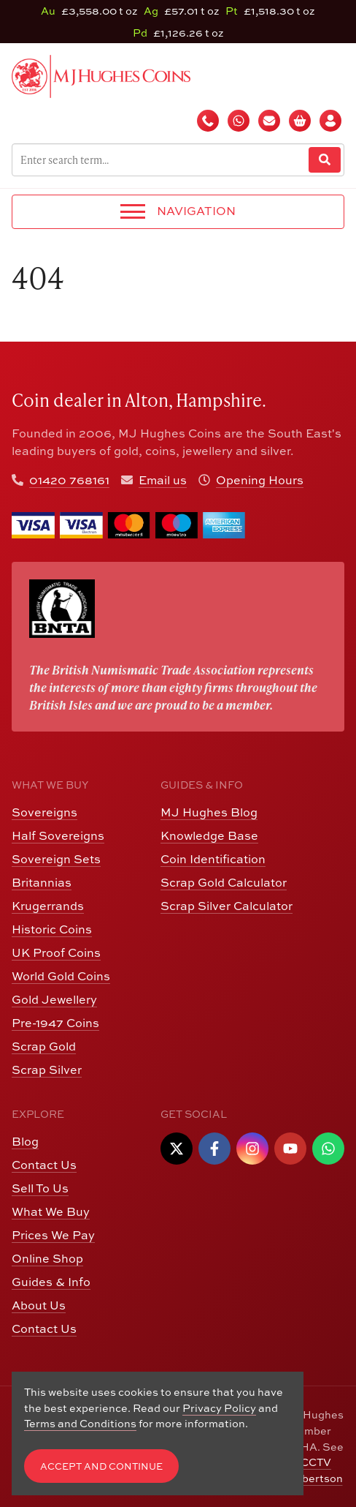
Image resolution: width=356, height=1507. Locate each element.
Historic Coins (52, 929)
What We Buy (51, 1211)
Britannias (41, 882)
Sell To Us (40, 1188)
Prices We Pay (53, 1235)
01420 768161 (69, 480)
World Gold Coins (61, 976)
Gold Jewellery (54, 999)
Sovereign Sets (56, 859)
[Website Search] (325, 160)
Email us (163, 480)
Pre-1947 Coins (55, 1023)
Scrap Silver (47, 1069)
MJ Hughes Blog (209, 812)
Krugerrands (48, 906)
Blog (25, 1141)
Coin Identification (213, 859)
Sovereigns (44, 812)
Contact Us (44, 1165)
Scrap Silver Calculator (226, 906)
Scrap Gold (44, 1046)
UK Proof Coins (56, 952)
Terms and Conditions (80, 1423)
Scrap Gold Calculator (223, 882)
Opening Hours (259, 480)
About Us (39, 1305)
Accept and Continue (101, 1466)
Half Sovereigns (58, 835)
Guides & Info (51, 1282)
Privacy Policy (219, 1408)
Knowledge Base (209, 835)
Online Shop (47, 1258)
